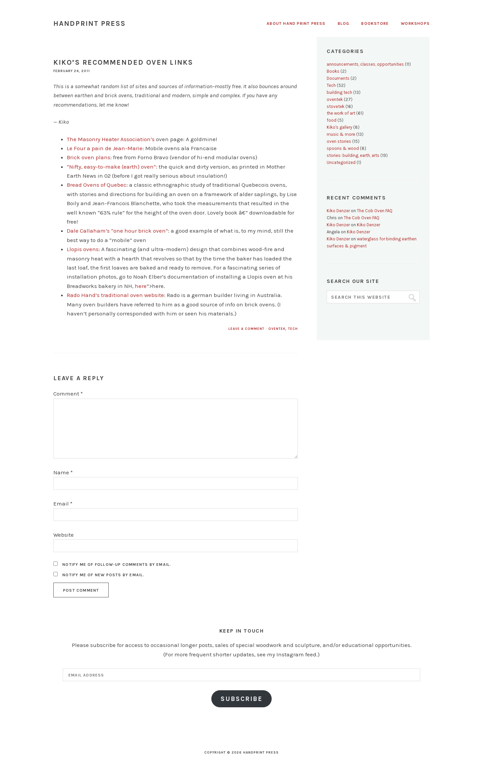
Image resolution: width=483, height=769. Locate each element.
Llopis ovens (83, 249)
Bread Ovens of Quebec (96, 184)
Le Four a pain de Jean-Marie (105, 148)
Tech (293, 329)
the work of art (341, 113)
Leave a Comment (246, 329)
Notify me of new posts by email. (103, 575)
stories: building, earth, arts (353, 155)
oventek (276, 329)
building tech (339, 92)
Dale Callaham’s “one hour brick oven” (117, 230)
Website (63, 534)
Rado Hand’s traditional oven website (115, 295)
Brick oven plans (88, 157)
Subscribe (241, 699)
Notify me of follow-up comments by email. (116, 564)
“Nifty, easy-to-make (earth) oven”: (112, 166)
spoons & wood (343, 148)
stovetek (335, 106)
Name (63, 472)
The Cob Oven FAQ (374, 210)
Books (333, 71)
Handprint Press (89, 23)
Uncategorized (341, 162)
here (141, 286)
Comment (68, 393)
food (331, 120)
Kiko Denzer (338, 210)
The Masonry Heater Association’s (111, 139)
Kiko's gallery (339, 127)
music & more (341, 134)
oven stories (339, 141)
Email (62, 503)
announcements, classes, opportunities (365, 64)
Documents (338, 78)
